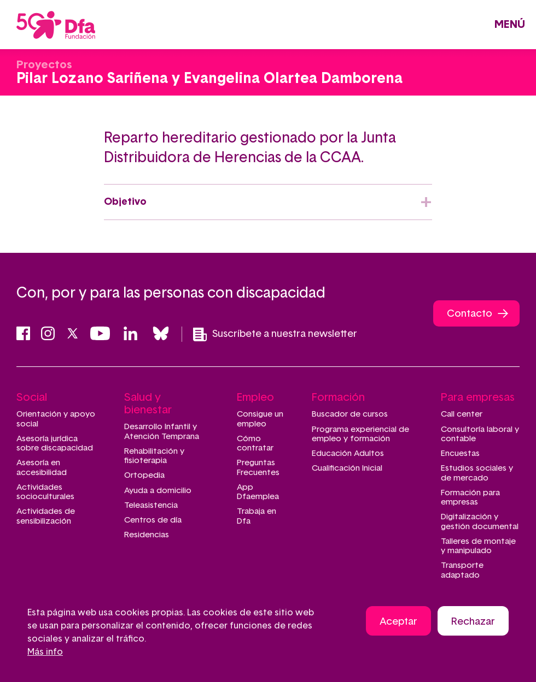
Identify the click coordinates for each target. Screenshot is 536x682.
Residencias (146, 535)
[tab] (268, 202)
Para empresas (478, 397)
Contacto (469, 314)
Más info (45, 652)
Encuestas (460, 453)
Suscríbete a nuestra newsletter (275, 334)
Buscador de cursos (350, 414)
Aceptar (398, 622)
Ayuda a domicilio (157, 491)
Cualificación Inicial (347, 468)
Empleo (255, 397)
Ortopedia (144, 475)
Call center (461, 414)
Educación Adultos (348, 453)
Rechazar (473, 622)
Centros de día (153, 520)
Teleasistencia (151, 505)
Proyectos (44, 65)
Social (31, 397)
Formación (338, 397)
